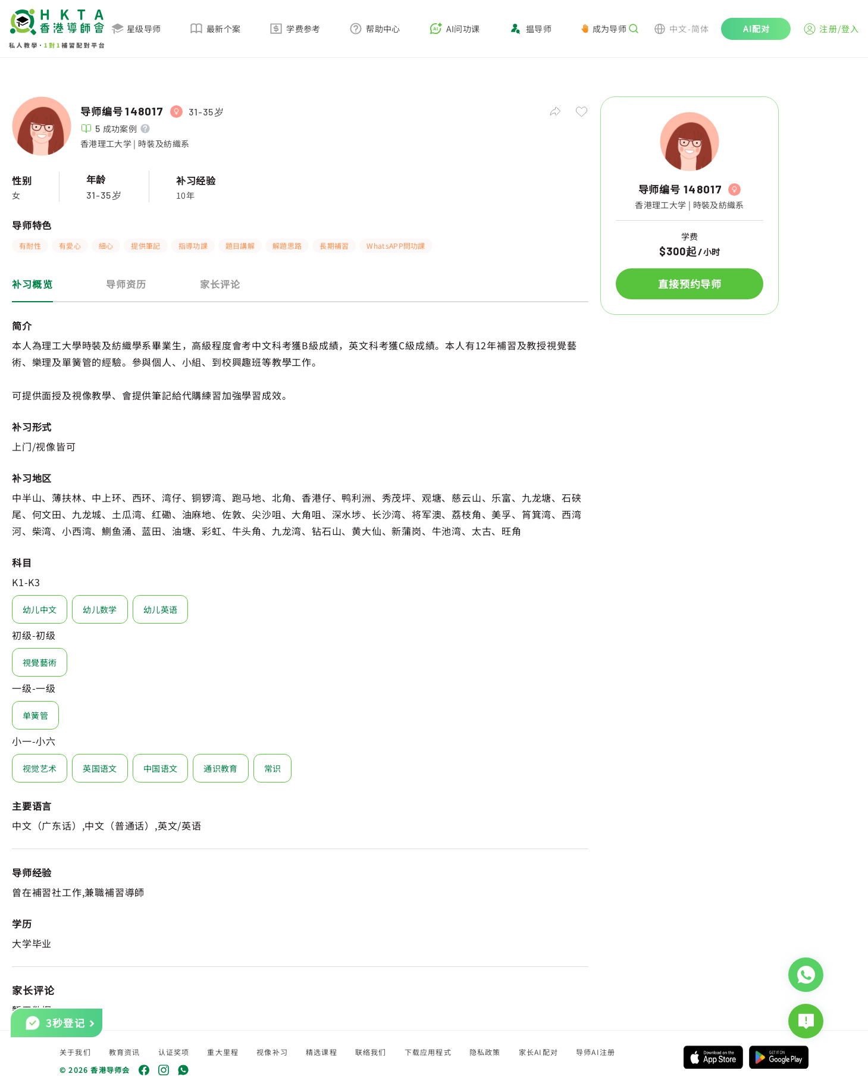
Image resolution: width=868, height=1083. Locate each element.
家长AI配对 (538, 1052)
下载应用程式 (428, 1052)
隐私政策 (485, 1052)
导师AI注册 (595, 1052)
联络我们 (371, 1052)
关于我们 (75, 1052)
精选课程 (321, 1052)
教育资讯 (124, 1052)
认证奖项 (174, 1052)
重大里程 (223, 1052)
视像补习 (272, 1052)
